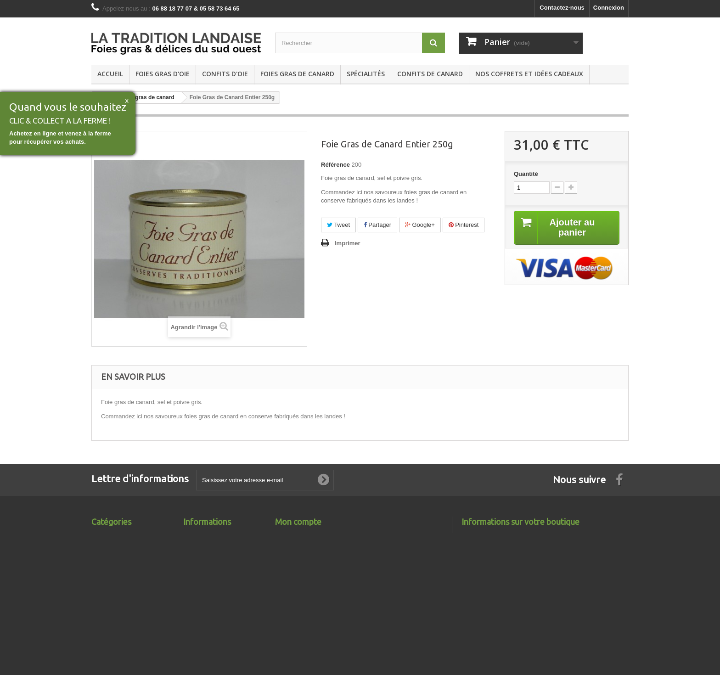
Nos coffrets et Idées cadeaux (529, 73)
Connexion (608, 7)
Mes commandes (299, 536)
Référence (335, 164)
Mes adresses (294, 560)
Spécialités (366, 73)
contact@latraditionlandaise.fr (539, 614)
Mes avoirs (290, 548)
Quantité (526, 173)
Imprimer (347, 243)
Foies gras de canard (297, 73)
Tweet (338, 224)
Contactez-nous (562, 7)
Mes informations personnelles (319, 572)
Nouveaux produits (210, 536)
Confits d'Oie (225, 73)
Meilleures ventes (208, 548)
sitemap (194, 572)
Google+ (420, 224)
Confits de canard (430, 73)
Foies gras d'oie (162, 73)
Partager (377, 224)
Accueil (110, 73)
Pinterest (464, 224)
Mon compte (298, 521)
